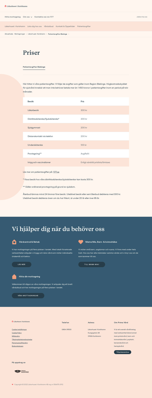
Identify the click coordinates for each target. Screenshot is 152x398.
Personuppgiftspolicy (20, 343)
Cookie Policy (17, 333)
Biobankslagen (17, 346)
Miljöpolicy (16, 336)
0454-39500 (66, 329)
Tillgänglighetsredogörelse (22, 339)
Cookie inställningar (19, 329)
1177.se (56, 172)
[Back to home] (16, 6)
